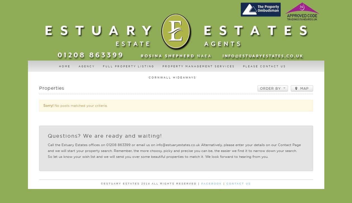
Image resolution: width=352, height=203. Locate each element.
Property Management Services (198, 66)
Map (302, 88)
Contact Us (238, 183)
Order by (272, 88)
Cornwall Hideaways (172, 77)
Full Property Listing (128, 66)
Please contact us (264, 66)
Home (64, 66)
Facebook (211, 183)
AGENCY (87, 66)
